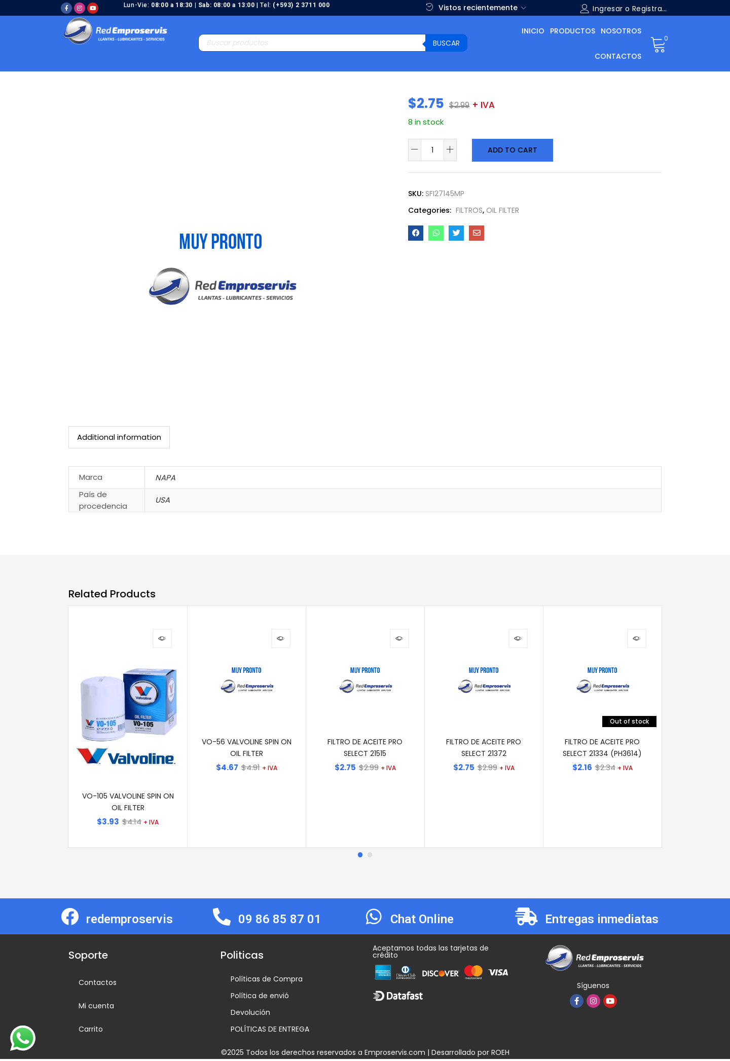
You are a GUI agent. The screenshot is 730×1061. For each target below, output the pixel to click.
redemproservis (129, 921)
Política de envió (260, 998)
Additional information (119, 437)
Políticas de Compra (267, 981)
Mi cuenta (96, 1008)
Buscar (446, 43)
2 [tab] (370, 856)
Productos (572, 31)
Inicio (533, 31)
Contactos (618, 56)
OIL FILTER (502, 210)
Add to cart (512, 150)
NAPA (165, 477)
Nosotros (621, 31)
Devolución (250, 1014)
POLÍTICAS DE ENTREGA (270, 1031)
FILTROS (469, 210)
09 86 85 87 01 (279, 921)
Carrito (91, 1031)
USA (162, 500)
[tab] (119, 437)
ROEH (500, 1054)
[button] (658, 43)
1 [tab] (359, 856)
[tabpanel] (127, 727)
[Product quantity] (432, 150)
